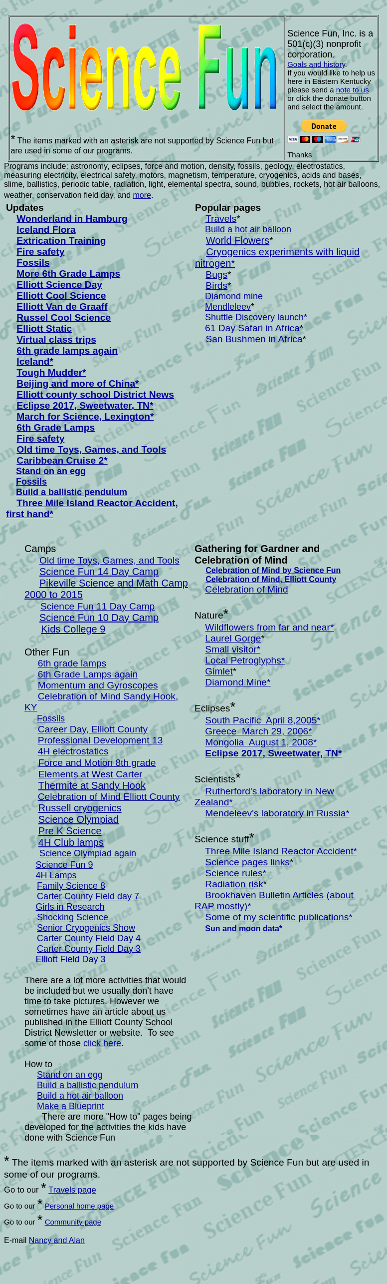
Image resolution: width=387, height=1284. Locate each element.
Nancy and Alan (57, 1240)
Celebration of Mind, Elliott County (270, 579)
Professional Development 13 (100, 740)
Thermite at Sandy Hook (92, 785)
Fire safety (40, 251)
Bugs (216, 274)
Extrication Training (61, 240)
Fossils (32, 262)
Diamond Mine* (237, 682)
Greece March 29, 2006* (258, 731)
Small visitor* (232, 649)
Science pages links (247, 862)
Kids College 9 (73, 629)
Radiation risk (234, 884)
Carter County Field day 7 (88, 896)
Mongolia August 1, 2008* (261, 742)
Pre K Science (70, 830)
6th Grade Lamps (55, 427)
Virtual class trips (56, 339)
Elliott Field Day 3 (71, 959)
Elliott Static (44, 328)
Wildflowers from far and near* (269, 627)
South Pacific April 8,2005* (262, 720)
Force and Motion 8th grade (97, 762)
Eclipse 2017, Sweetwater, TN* (84, 405)
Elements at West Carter (90, 774)
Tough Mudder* (51, 372)
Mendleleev (228, 307)
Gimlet (218, 671)
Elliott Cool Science (61, 295)
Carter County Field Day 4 (89, 938)
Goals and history (316, 64)
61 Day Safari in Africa (252, 328)
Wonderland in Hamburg (71, 218)
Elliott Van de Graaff (61, 306)
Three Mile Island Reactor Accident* (281, 851)
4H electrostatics (73, 751)
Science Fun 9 (64, 865)
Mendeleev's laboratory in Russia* (277, 813)
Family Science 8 (71, 886)
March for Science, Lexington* (85, 416)
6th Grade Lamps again (88, 674)
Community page (73, 1222)
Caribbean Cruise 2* (61, 460)
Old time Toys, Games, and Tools (91, 449)
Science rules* (235, 873)
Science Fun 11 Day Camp (97, 606)
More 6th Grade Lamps (68, 273)
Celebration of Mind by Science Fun (273, 570)
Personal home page (79, 1206)
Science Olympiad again (87, 853)
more (142, 195)
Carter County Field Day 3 (89, 949)
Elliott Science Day (59, 284)
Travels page (72, 1190)
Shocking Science (72, 917)
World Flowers (237, 240)
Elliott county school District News (95, 394)
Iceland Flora (45, 229)
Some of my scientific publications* (278, 917)
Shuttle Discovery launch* (256, 317)
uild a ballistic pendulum (74, 492)
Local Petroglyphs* (245, 660)
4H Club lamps (71, 842)
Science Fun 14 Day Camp (99, 571)
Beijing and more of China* (77, 383)
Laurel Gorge (233, 638)
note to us (352, 89)
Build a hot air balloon (248, 229)
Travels (220, 218)
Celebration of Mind (246, 589)
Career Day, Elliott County (93, 729)
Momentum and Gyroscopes (98, 685)
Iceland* (34, 361)
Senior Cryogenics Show (86, 928)
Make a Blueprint (70, 1106)
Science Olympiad (78, 819)
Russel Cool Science (63, 317)
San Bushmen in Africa (253, 339)
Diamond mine (234, 296)
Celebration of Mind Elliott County (109, 796)
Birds (216, 285)
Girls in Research (70, 907)
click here (102, 1043)
